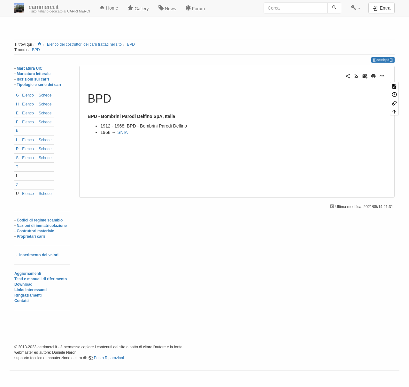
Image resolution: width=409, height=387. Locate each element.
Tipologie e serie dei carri (39, 84)
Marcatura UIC (29, 68)
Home (108, 8)
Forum (195, 8)
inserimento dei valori (38, 255)
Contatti (21, 300)
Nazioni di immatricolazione (42, 225)
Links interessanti (30, 290)
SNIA (122, 132)
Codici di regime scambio (40, 220)
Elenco (28, 95)
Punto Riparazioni (109, 358)
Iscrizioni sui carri (33, 79)
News (167, 8)
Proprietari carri (31, 236)
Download (23, 284)
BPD (131, 44)
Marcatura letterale (33, 74)
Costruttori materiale (35, 231)
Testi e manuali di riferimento (40, 279)
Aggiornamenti (27, 273)
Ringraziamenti (28, 295)
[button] (356, 8)
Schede (45, 95)
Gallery (138, 8)
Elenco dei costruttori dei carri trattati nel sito (84, 44)
